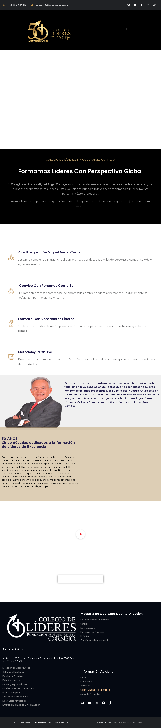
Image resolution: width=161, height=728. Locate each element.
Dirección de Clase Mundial (16, 668)
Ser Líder (84, 624)
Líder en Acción (88, 628)
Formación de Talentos (92, 632)
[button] (126, 29)
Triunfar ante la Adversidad (94, 640)
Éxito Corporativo (11, 680)
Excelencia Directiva (12, 676)
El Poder (84, 636)
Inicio (83, 677)
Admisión (85, 685)
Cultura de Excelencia (13, 672)
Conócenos (86, 681)
